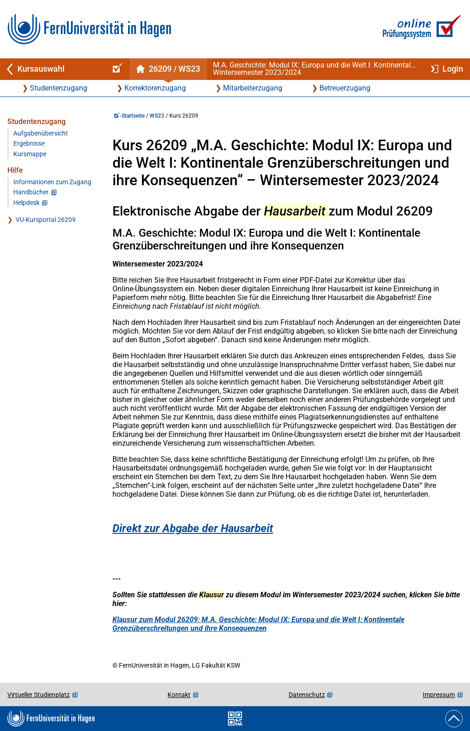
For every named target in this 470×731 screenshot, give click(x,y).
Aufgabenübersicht (40, 133)
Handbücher (31, 192)
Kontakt (179, 694)
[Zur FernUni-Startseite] (89, 29)
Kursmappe (29, 154)
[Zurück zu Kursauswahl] (51, 69)
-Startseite (129, 116)
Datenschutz (307, 694)
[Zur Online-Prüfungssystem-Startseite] (420, 29)
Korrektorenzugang (155, 88)
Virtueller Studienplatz (38, 694)
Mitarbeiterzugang (252, 88)
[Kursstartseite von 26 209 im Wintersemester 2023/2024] (168, 69)
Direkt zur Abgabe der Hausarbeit (192, 528)
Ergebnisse (29, 143)
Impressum (439, 694)
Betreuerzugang (344, 88)
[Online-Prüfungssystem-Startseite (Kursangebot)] (116, 69)
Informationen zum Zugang (52, 182)
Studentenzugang (58, 88)
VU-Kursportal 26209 (46, 220)
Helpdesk (26, 203)
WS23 (157, 116)
